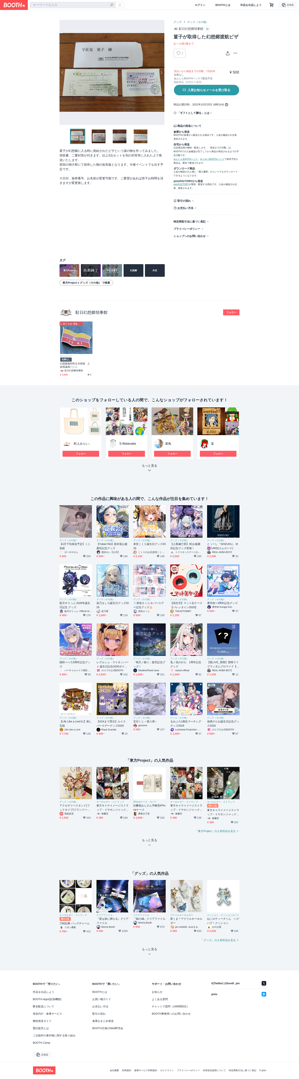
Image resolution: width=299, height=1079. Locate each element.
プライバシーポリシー (187, 228)
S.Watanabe (127, 443)
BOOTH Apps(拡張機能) (47, 999)
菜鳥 (168, 443)
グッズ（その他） (198, 21)
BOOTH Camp (41, 1042)
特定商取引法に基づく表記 (190, 221)
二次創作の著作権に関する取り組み (54, 1035)
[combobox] (73, 5)
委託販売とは (41, 1028)
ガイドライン (167, 1070)
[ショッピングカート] (271, 5)
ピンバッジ (66, 356)
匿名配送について (43, 1006)
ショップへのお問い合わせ (190, 236)
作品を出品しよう (251, 5)
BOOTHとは (222, 5)
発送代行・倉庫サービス (47, 1013)
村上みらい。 (83, 443)
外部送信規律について (214, 1070)
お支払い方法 (185, 208)
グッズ (178, 21)
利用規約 (126, 1070)
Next (161, 72)
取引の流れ (184, 200)
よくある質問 (160, 999)
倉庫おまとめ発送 (103, 1020)
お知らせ (157, 991)
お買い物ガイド (101, 999)
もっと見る (149, 469)
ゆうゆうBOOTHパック (212, 159)
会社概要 (114, 1070)
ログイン (200, 5)
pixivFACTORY (181, 184)
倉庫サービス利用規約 (145, 1070)
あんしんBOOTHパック (186, 159)
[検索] (111, 5)
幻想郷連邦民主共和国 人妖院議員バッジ (75, 365)
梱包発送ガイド (42, 1020)
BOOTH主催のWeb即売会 (107, 1028)
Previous (62, 72)
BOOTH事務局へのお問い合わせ (171, 1013)
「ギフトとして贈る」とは (193, 112)
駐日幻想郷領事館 (92, 312)
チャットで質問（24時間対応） (171, 1006)
